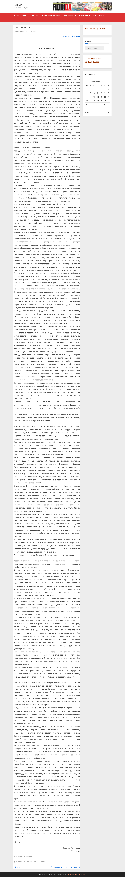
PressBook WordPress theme (76, 874)
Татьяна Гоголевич (40, 862)
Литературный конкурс (51, 15)
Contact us (103, 15)
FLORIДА (17, 5)
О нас (24, 15)
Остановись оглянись (24, 862)
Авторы (35, 15)
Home (16, 15)
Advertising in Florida (87, 15)
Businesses (68, 15)
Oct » (107, 112)
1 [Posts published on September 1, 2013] (108, 89)
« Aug (87, 112)
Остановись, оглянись (24, 856)
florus (35, 31)
